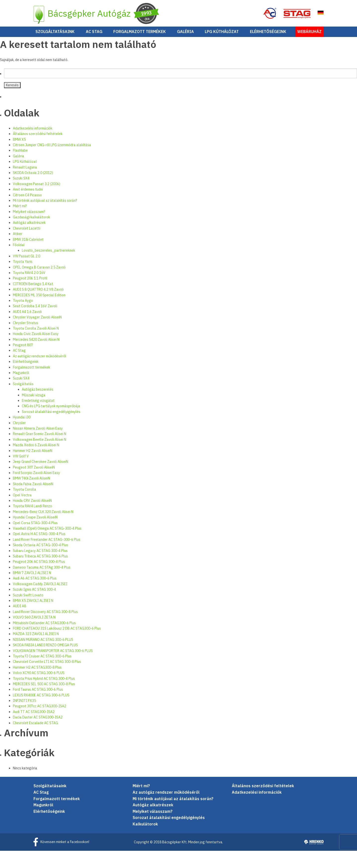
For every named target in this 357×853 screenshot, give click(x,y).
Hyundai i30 (21, 419)
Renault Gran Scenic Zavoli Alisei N (39, 436)
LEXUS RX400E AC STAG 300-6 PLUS (41, 697)
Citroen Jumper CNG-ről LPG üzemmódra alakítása (52, 147)
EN (318, 14)
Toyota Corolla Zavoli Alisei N (36, 330)
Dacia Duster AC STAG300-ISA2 (37, 719)
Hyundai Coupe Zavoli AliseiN (35, 519)
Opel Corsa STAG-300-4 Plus (35, 525)
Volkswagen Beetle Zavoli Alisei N (39, 441)
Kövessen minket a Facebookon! (64, 844)
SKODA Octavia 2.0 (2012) (33, 175)
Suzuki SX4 (21, 180)
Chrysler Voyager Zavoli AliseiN (37, 319)
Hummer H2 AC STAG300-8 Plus (37, 669)
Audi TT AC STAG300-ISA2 (34, 714)
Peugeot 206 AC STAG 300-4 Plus (39, 564)
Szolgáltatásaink (55, 33)
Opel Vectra (22, 497)
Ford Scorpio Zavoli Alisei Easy (36, 475)
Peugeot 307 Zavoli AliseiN (34, 469)
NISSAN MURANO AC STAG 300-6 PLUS (43, 641)
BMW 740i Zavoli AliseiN (31, 480)
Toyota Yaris (22, 264)
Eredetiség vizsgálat (38, 403)
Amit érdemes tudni (28, 191)
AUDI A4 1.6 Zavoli (27, 313)
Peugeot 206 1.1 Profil (30, 280)
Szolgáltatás (23, 386)
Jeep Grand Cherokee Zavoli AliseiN (40, 464)
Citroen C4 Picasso (27, 197)
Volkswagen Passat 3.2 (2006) (36, 186)
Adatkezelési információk (32, 130)
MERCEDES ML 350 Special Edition (39, 297)
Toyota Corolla (24, 491)
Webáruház (309, 33)
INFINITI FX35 (24, 703)
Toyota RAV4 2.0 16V (29, 275)
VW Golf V (21, 458)
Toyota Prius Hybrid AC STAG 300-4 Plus (44, 680)
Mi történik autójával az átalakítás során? (45, 202)
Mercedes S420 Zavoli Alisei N (36, 341)
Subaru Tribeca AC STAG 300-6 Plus (40, 558)
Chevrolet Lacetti (26, 230)
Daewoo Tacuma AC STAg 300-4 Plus (41, 569)
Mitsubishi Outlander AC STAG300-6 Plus (44, 625)
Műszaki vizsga (33, 397)
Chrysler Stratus (25, 325)
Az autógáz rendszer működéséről (39, 358)
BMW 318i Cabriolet (28, 241)
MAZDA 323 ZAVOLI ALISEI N (36, 636)
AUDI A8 (19, 608)
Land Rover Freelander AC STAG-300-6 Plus (46, 541)
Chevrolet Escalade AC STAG (35, 725)
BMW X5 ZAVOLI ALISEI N (33, 603)
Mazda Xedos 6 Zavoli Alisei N (36, 447)
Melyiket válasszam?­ (29, 213)
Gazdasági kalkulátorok (31, 219)
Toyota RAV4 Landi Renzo (32, 508)
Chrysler (19, 425)
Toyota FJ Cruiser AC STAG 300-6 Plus (42, 658)
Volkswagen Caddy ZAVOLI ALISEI (40, 586)
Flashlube (20, 152)
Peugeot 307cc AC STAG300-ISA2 (39, 708)
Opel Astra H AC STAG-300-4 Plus (39, 536)
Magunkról (21, 375)
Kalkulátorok (145, 826)
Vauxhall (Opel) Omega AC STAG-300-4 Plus (47, 530)
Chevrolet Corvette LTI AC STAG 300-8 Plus (47, 664)
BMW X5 (19, 141)
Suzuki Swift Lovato (28, 597)
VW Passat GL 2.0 (26, 258)
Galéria (185, 33)
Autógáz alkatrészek (29, 225)
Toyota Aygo (23, 302)
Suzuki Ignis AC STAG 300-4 (34, 591)
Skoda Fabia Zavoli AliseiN (33, 486)
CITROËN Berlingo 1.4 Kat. (33, 286)
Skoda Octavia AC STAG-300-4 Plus (40, 547)
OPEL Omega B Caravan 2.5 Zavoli (39, 269)
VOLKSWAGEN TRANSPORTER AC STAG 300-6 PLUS (53, 652)
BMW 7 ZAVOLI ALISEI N (32, 575)
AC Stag (94, 33)
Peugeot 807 (23, 347)
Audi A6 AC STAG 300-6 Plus (35, 580)
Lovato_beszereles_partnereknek (48, 252)
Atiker (17, 236)
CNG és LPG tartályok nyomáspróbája (51, 408)
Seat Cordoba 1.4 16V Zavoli (35, 308)
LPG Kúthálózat (222, 33)
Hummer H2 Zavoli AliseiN (32, 452)
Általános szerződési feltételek (37, 136)
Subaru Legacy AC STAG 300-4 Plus (40, 552)
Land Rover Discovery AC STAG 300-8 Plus (45, 614)
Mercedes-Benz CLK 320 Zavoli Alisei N (43, 514)
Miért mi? (20, 208)
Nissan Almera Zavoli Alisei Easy (38, 430)
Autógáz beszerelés (37, 391)
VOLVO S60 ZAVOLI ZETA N (34, 619)
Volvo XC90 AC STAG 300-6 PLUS (38, 675)
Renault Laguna (25, 169)
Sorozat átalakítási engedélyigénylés (51, 413)
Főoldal (19, 247)
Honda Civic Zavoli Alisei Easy (36, 336)
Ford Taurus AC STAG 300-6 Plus (38, 691)
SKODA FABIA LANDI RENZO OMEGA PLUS (45, 647)
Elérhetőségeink (268, 33)
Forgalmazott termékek (139, 33)
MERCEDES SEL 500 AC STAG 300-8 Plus (44, 686)
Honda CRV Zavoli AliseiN (32, 503)
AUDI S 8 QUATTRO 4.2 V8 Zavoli (38, 291)
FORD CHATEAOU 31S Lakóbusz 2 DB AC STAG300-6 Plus (57, 630)
